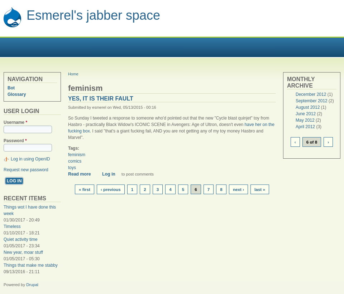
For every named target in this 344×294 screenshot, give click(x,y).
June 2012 (306, 113)
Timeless (12, 226)
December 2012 (311, 94)
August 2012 (308, 107)
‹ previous (111, 189)
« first (84, 189)
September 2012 (312, 100)
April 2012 (305, 126)
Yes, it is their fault (100, 98)
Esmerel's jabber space (93, 15)
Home (73, 74)
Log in (108, 174)
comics (74, 161)
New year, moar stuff (23, 252)
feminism (76, 154)
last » (259, 189)
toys (72, 167)
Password (15, 140)
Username (15, 122)
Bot (11, 87)
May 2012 (305, 120)
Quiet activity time (21, 239)
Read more (82, 174)
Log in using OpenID (30, 159)
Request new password (26, 169)
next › (238, 189)
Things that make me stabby (31, 265)
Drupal (32, 285)
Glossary (17, 94)
